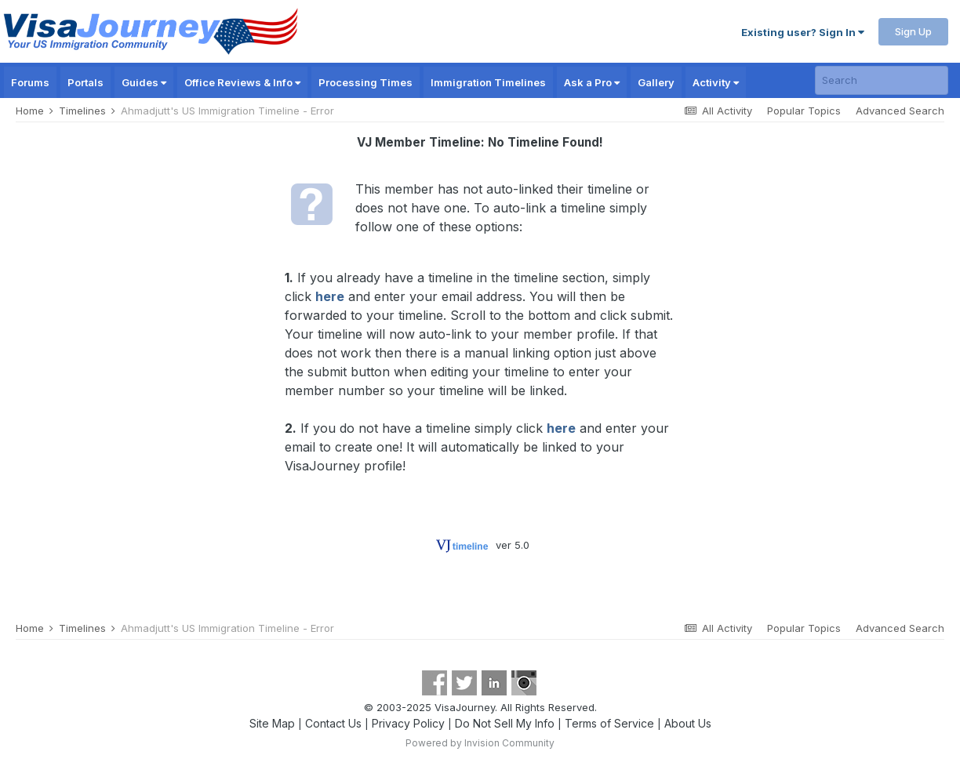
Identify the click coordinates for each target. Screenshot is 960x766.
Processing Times (365, 82)
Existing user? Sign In (802, 32)
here (329, 296)
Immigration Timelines (488, 82)
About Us (687, 723)
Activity (716, 82)
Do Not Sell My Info (505, 723)
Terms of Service (609, 723)
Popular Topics (804, 110)
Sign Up (913, 31)
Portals (85, 82)
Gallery (656, 82)
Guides (144, 82)
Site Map (272, 723)
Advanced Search (900, 110)
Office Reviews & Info (242, 82)
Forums (30, 82)
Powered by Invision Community (480, 743)
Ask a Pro (592, 82)
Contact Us (333, 723)
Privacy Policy (408, 723)
